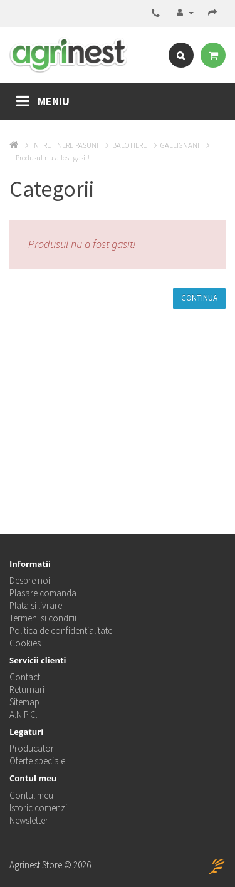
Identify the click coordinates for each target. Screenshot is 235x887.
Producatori (32, 748)
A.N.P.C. (23, 714)
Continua (199, 298)
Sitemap (24, 702)
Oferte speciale (37, 761)
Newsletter (28, 820)
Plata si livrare (35, 605)
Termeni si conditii (42, 618)
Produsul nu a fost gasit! (53, 157)
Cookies (25, 643)
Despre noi (29, 580)
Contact (24, 677)
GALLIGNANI (179, 145)
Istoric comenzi (38, 808)
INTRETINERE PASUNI (65, 145)
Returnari (26, 689)
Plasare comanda (42, 593)
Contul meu (31, 795)
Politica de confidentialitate (60, 630)
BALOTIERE (129, 145)
